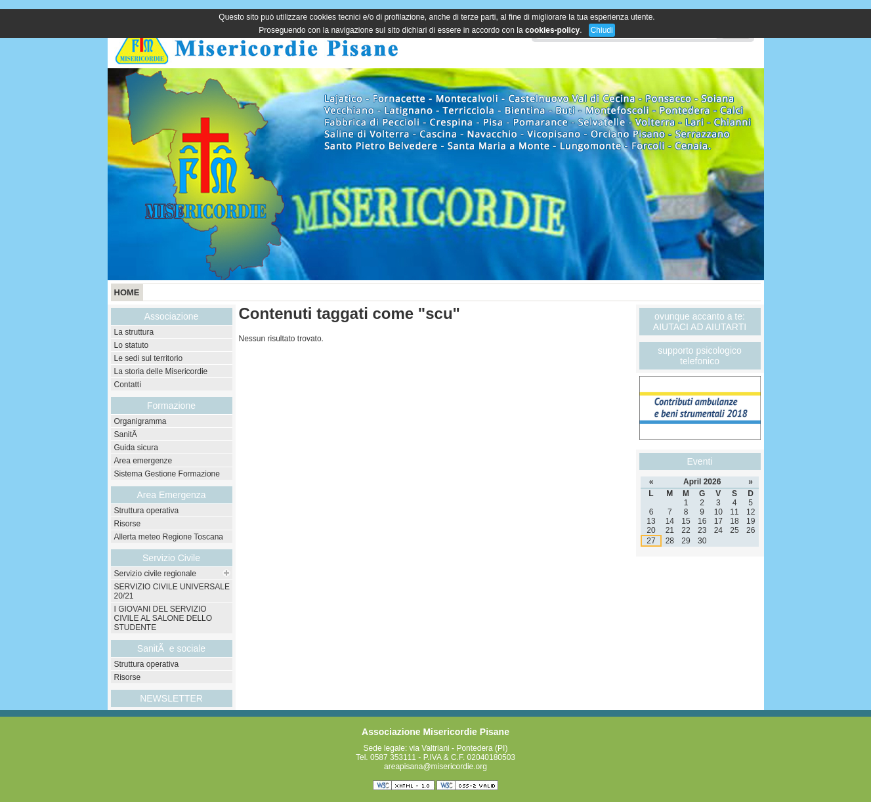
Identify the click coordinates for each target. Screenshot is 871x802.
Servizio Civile (171, 558)
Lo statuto (131, 345)
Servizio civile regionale (155, 573)
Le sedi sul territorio (148, 358)
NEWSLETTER (171, 698)
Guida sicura (136, 447)
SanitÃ (127, 434)
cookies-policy (552, 30)
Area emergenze (143, 460)
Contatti (127, 384)
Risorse (127, 523)
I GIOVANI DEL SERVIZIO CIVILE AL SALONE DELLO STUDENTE (163, 618)
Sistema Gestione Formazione (167, 473)
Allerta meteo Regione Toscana (169, 536)
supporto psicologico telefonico (700, 355)
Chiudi (602, 30)
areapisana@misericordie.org (435, 766)
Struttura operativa (146, 510)
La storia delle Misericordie (161, 371)
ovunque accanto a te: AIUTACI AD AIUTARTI (699, 321)
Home (127, 292)
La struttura (134, 332)
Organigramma (140, 421)
